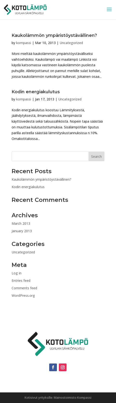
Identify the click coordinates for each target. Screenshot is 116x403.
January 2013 (22, 231)
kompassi (23, 42)
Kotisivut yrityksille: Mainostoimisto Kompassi (58, 397)
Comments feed (24, 288)
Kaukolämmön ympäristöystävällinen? (54, 35)
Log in (16, 273)
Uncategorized (71, 42)
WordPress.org (23, 295)
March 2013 (21, 223)
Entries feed (21, 280)
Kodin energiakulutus (36, 91)
